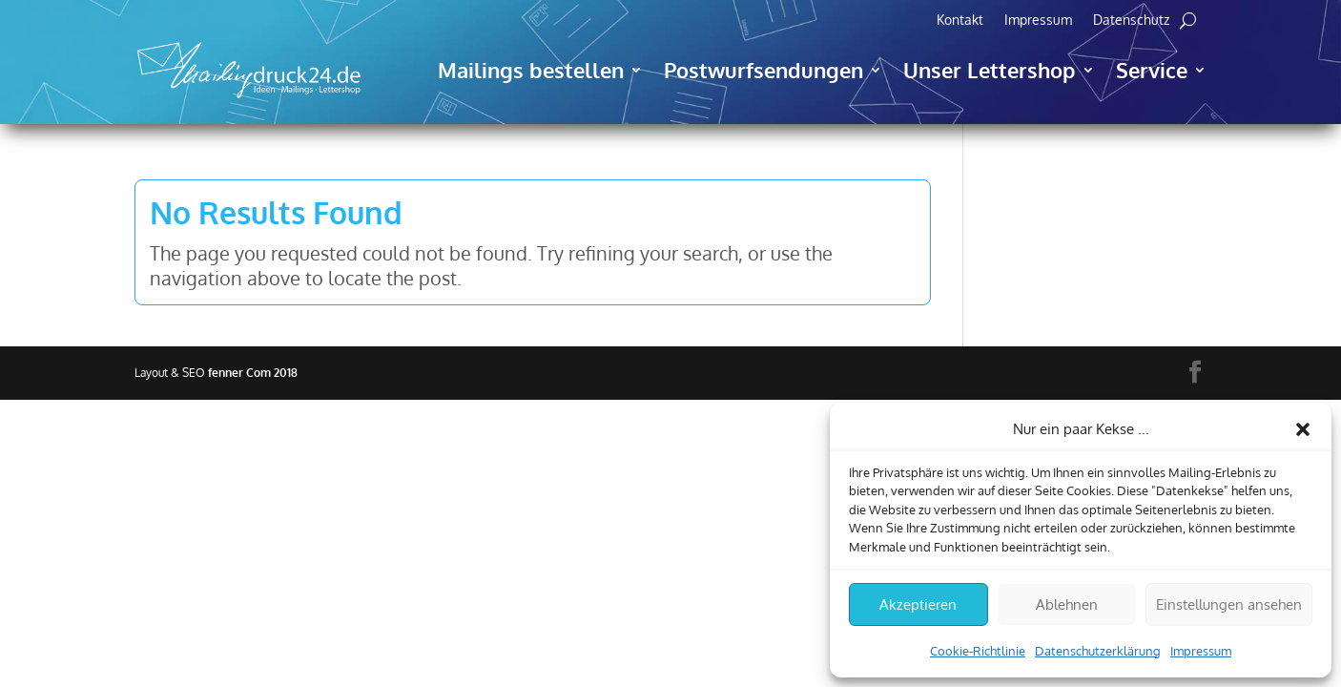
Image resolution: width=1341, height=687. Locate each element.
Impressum (1200, 650)
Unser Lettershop (989, 69)
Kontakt (960, 20)
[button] (1302, 429)
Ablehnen (1067, 604)
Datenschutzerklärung (1098, 650)
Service (1151, 69)
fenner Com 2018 (253, 372)
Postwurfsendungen (763, 69)
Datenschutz (1131, 20)
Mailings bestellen (531, 69)
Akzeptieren (918, 604)
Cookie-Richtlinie (977, 650)
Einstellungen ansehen (1229, 604)
